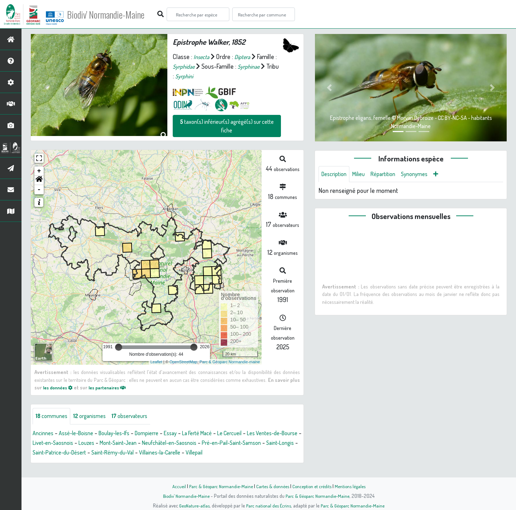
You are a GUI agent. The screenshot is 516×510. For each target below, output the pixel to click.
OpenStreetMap (183, 362)
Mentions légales (355, 486)
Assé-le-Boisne (81, 434)
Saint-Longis (100, 453)
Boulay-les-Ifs (124, 434)
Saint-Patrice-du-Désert (151, 453)
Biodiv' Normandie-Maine (118, 14)
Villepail (42, 463)
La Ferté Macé (217, 434)
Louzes (146, 443)
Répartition (390, 175)
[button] (39, 180)
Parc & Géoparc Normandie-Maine (217, 486)
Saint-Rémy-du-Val (212, 453)
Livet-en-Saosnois (109, 443)
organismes (95, 417)
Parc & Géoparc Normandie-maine (230, 362)
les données (60, 387)
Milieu (363, 175)
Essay (187, 434)
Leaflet (156, 362)
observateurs (139, 417)
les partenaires (113, 387)
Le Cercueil (254, 434)
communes (53, 417)
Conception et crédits (314, 486)
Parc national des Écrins (268, 505)
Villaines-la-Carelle (265, 453)
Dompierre (161, 434)
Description (335, 175)
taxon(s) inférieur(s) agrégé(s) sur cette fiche (227, 126)
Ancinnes (44, 434)
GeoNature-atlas (190, 505)
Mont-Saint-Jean (181, 443)
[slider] (118, 347)
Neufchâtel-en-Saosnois (239, 443)
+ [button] (39, 171)
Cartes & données (272, 486)
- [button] (39, 189)
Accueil (172, 486)
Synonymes (424, 175)
